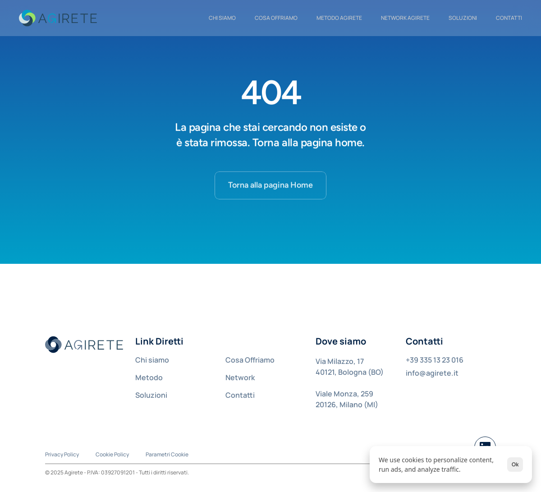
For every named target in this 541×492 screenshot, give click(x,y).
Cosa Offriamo (250, 360)
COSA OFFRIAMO (276, 18)
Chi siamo (152, 360)
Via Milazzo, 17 (340, 361)
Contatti (240, 395)
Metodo (149, 377)
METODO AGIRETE (339, 18)
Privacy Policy (62, 454)
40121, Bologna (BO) (350, 372)
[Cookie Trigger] (167, 454)
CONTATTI (509, 18)
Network (240, 377)
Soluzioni (463, 18)
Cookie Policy (112, 454)
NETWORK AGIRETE (405, 18)
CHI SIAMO (222, 18)
